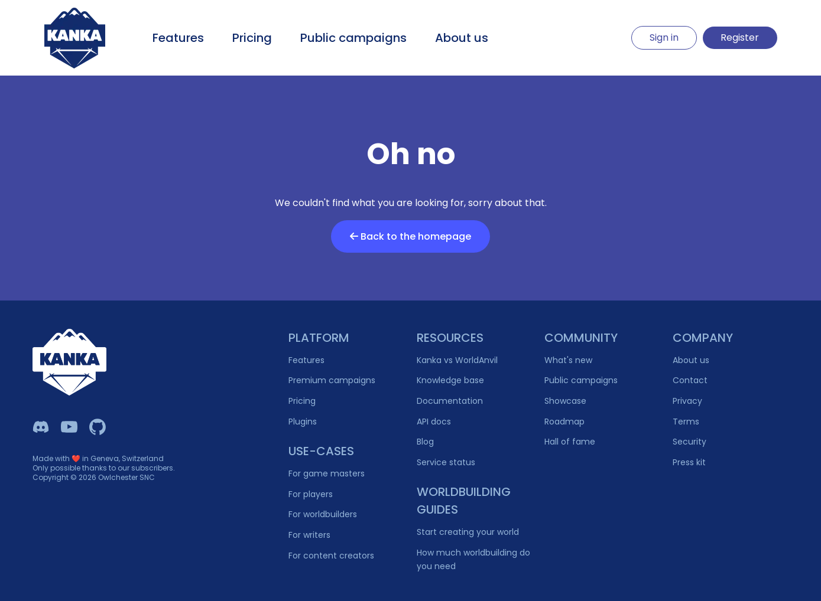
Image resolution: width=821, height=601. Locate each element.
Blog (425, 442)
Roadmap (564, 421)
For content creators (331, 555)
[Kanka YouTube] (69, 427)
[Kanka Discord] (41, 427)
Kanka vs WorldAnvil (457, 360)
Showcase (565, 401)
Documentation (450, 401)
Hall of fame (569, 442)
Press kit (689, 462)
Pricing (252, 38)
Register (740, 37)
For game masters (326, 473)
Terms (686, 421)
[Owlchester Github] (97, 427)
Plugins (302, 421)
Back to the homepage (410, 236)
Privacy (687, 401)
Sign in (664, 37)
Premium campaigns (331, 380)
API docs (434, 421)
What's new (568, 360)
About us (461, 38)
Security (689, 442)
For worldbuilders (322, 514)
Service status (446, 462)
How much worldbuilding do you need (473, 559)
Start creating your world (468, 532)
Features (178, 38)
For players (310, 494)
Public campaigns (353, 38)
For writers (309, 535)
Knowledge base (450, 380)
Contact (690, 380)
